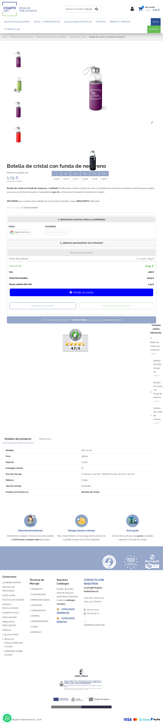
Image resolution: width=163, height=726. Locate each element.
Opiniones (45, 438)
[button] (81, 243)
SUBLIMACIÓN (38, 594)
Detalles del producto (18, 438)
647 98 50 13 (91, 613)
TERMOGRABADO (39, 621)
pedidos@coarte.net (94, 625)
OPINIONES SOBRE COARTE (13, 653)
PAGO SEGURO (9, 617)
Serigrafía (86, 486)
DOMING (35, 616)
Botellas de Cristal (90, 492)
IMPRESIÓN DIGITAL (40, 600)
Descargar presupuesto (42, 306)
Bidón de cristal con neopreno (155, 346)
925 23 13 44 (91, 609)
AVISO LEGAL (9, 595)
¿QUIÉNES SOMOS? (11, 582)
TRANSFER (36, 605)
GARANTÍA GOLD (10, 612)
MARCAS (6, 630)
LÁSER (34, 626)
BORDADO (36, 632)
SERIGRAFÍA (37, 589)
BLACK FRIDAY (11, 634)
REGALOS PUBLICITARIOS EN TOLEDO (13, 643)
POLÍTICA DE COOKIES (13, 600)
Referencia (12, 172)
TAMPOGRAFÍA (38, 610)
